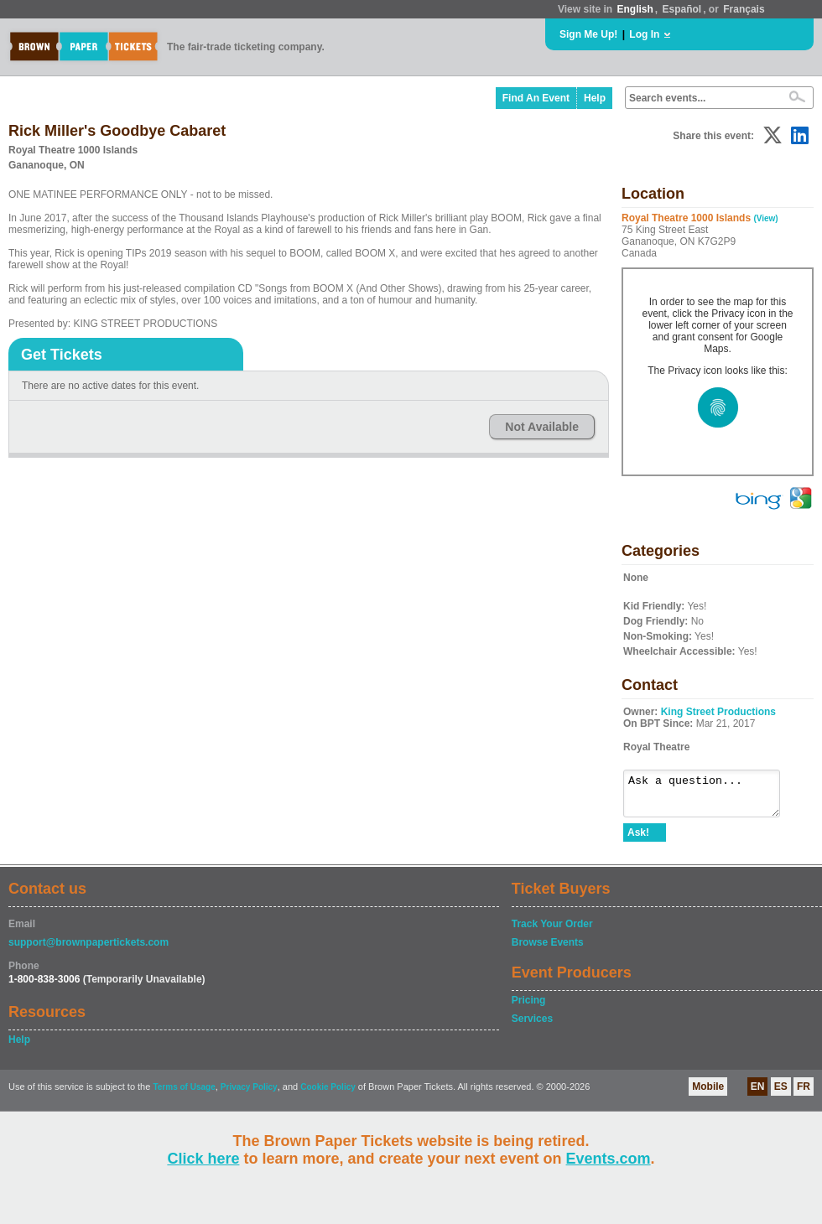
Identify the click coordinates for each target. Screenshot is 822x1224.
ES (781, 1094)
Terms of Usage (184, 1094)
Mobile (708, 1094)
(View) (765, 218)
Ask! (638, 840)
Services (532, 1026)
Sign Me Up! (588, 34)
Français (743, 9)
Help (595, 98)
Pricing (529, 1008)
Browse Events (548, 950)
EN (758, 1094)
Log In (644, 34)
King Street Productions (718, 712)
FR (803, 1094)
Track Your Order (552, 931)
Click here (203, 1158)
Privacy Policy (249, 1094)
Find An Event (536, 98)
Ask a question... (710, 797)
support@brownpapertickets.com (88, 950)
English (634, 9)
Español (682, 9)
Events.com (608, 1158)
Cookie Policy (328, 1094)
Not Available (542, 426)
